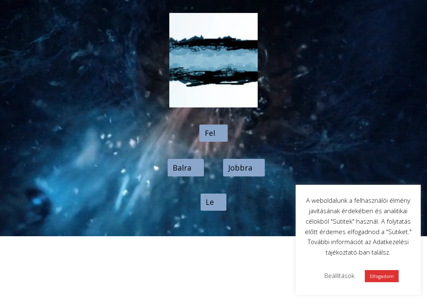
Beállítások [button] (339, 275)
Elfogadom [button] (382, 276)
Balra (182, 168)
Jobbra (240, 168)
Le (210, 202)
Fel (210, 133)
